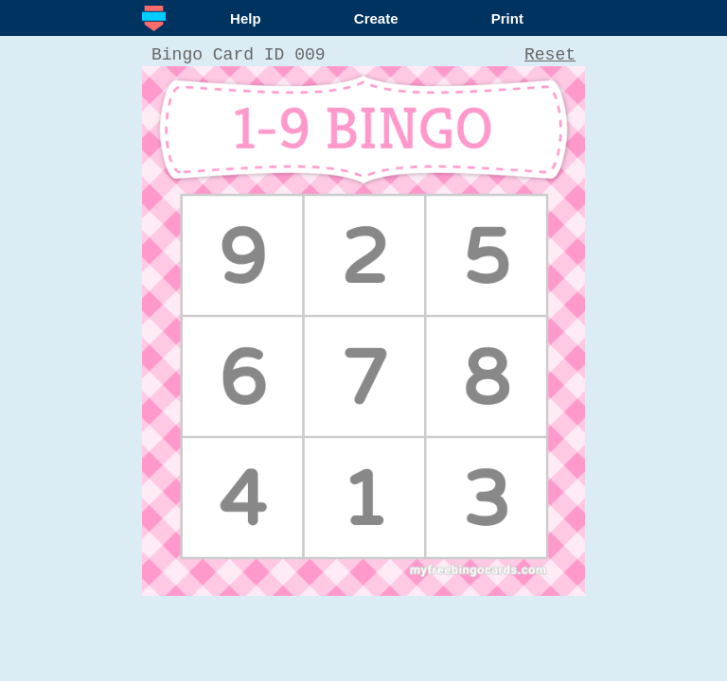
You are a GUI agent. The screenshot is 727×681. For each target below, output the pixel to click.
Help (245, 18)
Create (376, 18)
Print (507, 18)
